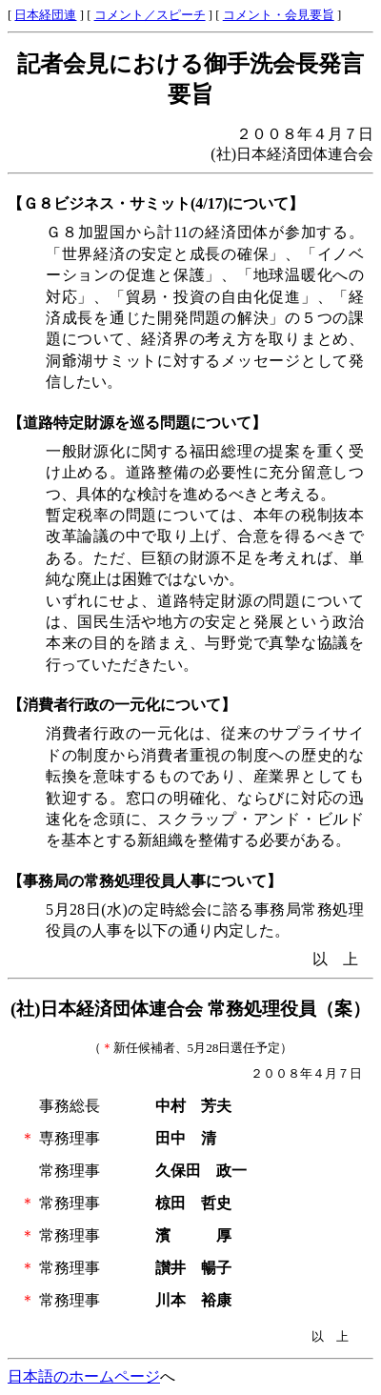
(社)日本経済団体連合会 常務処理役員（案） (190, 1009)
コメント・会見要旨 (278, 15)
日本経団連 (45, 15)
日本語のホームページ (84, 1376)
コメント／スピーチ (150, 15)
